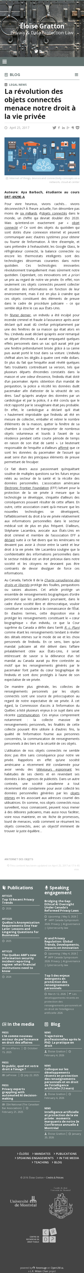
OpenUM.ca (57, 1267)
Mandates (42, 1154)
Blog (15, 74)
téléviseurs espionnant (54, 769)
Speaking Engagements (35, 1158)
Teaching (41, 1162)
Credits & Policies (54, 1177)
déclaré (9, 540)
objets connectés (54, 213)
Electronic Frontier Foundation (26, 488)
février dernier (20, 315)
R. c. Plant (72, 627)
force (41, 1267)
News (23, 85)
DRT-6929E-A (14, 197)
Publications (66, 1154)
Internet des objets (19, 859)
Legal (13, 85)
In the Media (69, 1158)
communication (28, 715)
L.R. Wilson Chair (39, 1271)
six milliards (28, 213)
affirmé (63, 448)
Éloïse (24, 1154)
